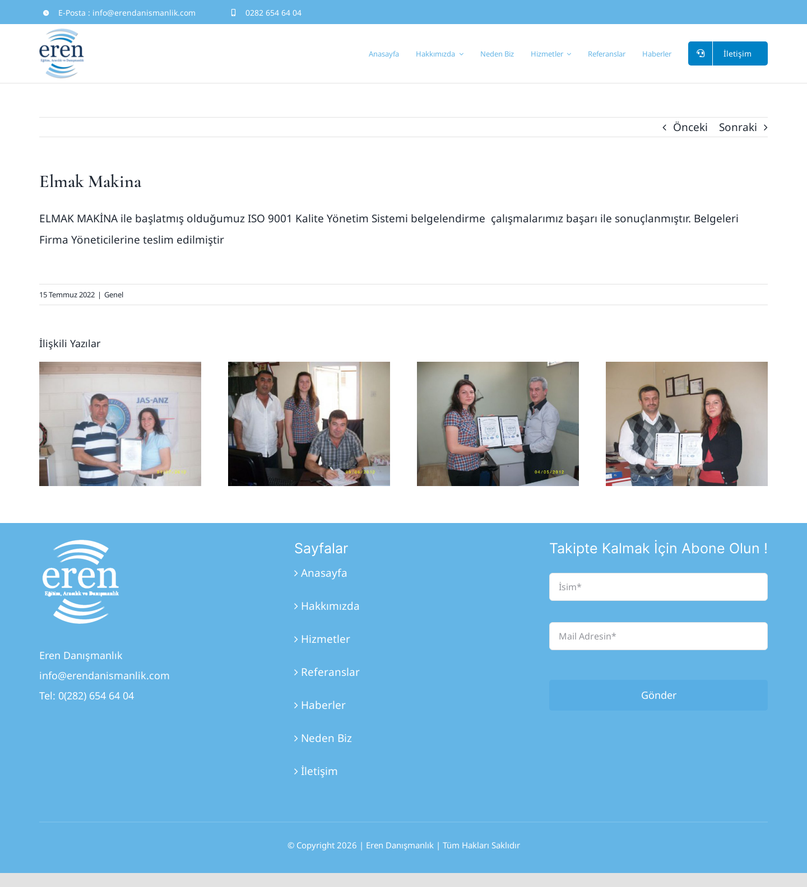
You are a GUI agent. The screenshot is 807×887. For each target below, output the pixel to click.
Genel (113, 295)
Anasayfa (324, 573)
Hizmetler (325, 639)
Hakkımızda (330, 606)
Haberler (323, 705)
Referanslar (330, 672)
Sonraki (738, 127)
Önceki (690, 127)
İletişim (319, 771)
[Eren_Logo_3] (81, 545)
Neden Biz (326, 738)
